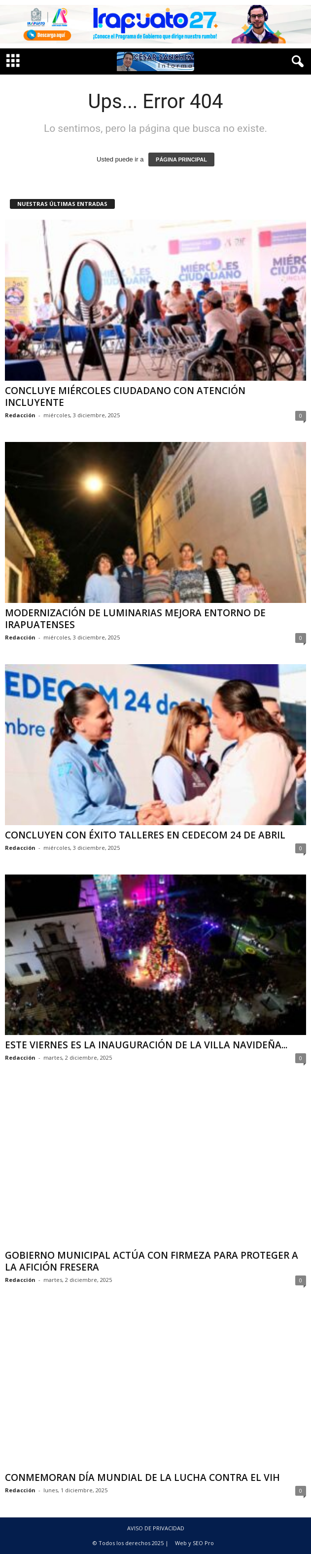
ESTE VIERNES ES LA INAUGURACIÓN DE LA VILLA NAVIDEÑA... (146, 1044)
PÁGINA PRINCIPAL (181, 159)
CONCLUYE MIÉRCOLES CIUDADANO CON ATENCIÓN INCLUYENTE (125, 396)
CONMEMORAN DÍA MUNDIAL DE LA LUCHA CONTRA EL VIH (142, 1477)
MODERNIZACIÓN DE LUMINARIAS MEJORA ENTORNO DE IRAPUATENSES (135, 618)
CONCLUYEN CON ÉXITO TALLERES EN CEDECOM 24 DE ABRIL (145, 835)
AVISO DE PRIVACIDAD (155, 1528)
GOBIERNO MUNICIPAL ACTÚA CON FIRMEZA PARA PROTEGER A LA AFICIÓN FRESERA (151, 1261)
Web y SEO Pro (194, 1543)
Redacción (20, 415)
